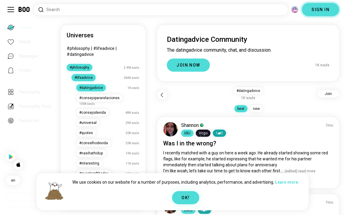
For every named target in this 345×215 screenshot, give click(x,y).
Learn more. (287, 182)
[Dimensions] (294, 9)
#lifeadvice (125, 48)
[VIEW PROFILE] (185, 129)
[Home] (24, 9)
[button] (202, 133)
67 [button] (219, 210)
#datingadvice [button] (255, 91)
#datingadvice (102, 54)
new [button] (263, 109)
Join (328, 94)
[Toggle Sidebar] (11, 9)
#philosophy (100, 48)
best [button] (248, 109)
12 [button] (234, 133)
